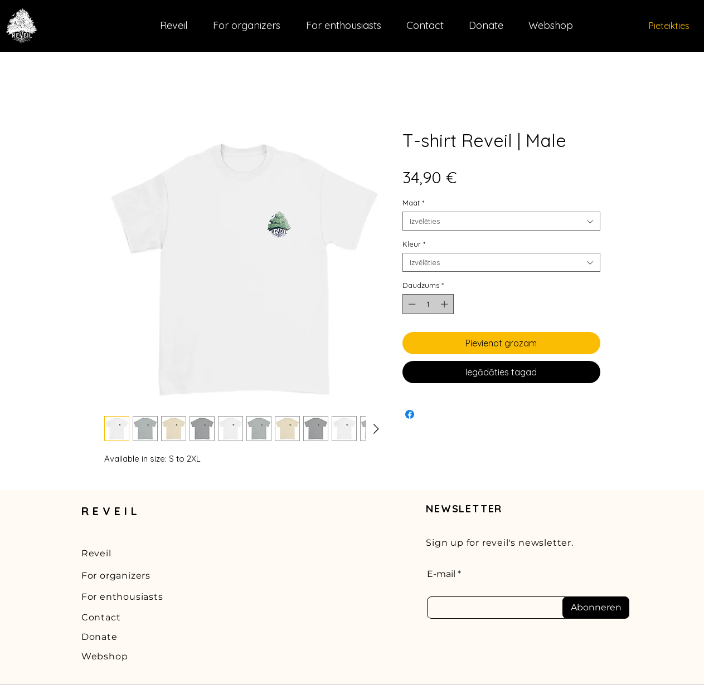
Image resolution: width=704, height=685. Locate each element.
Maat (413, 202)
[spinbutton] (428, 304)
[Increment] (445, 304)
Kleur (413, 243)
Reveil (96, 553)
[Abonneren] (595, 607)
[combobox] (501, 221)
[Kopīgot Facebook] (409, 414)
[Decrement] (410, 304)
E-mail (441, 574)
